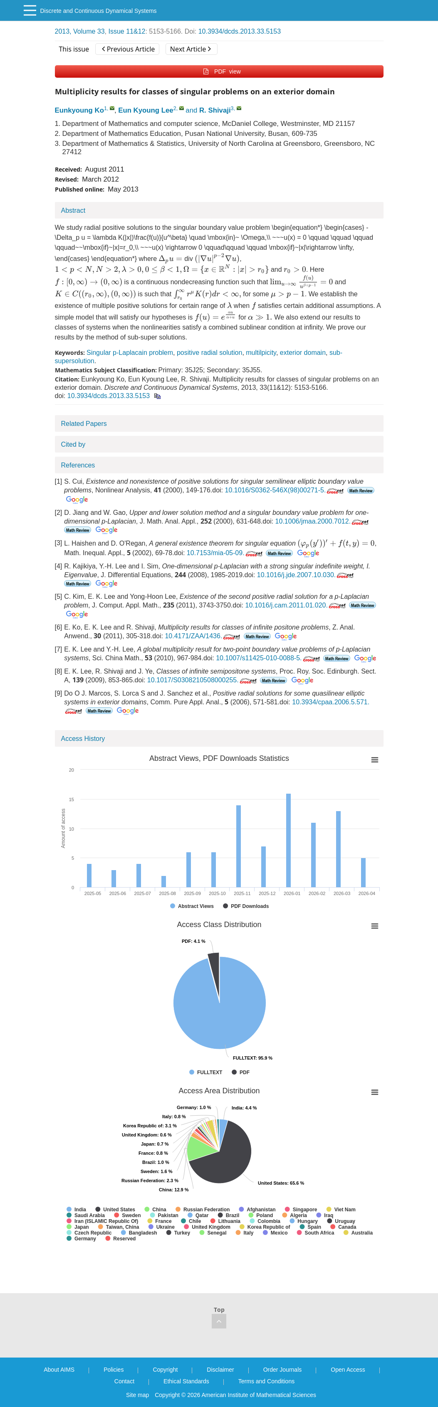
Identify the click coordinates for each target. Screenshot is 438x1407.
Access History (83, 738)
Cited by (73, 444)
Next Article (190, 49)
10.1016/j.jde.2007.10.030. (306, 574)
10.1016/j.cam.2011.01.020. (296, 605)
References (78, 465)
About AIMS (59, 1369)
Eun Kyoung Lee (145, 110)
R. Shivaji (215, 110)
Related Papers (84, 423)
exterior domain (303, 352)
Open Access (348, 1369)
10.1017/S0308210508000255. (202, 680)
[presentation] (170, 259)
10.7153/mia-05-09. (225, 552)
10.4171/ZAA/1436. (203, 636)
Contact (124, 1381)
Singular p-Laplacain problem (130, 352)
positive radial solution (209, 352)
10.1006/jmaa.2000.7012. (322, 521)
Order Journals (282, 1369)
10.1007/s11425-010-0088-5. (268, 658)
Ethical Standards (186, 1381)
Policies (114, 1369)
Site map (137, 1395)
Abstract (73, 210)
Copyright (165, 1369)
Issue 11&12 (126, 31)
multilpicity (261, 352)
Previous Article (128, 49)
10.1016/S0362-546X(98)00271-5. (285, 490)
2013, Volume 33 (80, 31)
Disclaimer (220, 1369)
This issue (74, 49)
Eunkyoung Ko (79, 110)
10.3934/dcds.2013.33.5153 (239, 31)
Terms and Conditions (266, 1381)
